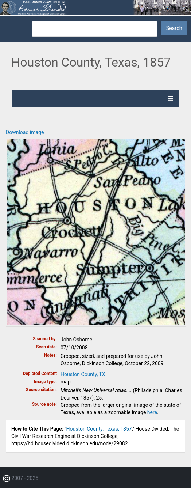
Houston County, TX (83, 374)
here (152, 412)
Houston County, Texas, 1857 (99, 429)
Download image (25, 132)
